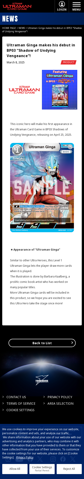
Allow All (14, 469)
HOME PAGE (9, 28)
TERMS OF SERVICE (20, 403)
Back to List (42, 343)
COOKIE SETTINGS (20, 410)
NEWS (22, 28)
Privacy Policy (24, 457)
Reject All (69, 469)
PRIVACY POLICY (59, 397)
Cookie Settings (42, 468)
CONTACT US (16, 397)
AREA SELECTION (60, 403)
